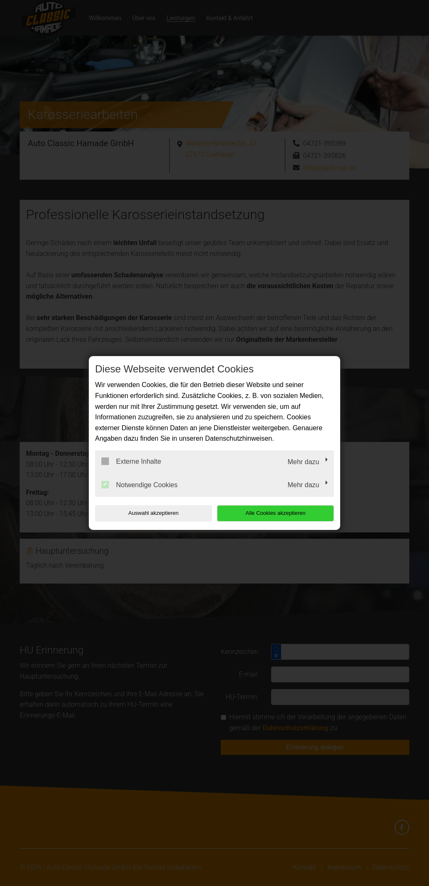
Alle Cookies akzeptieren (280, 513)
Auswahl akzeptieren (149, 513)
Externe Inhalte (131, 461)
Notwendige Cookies (139, 484)
